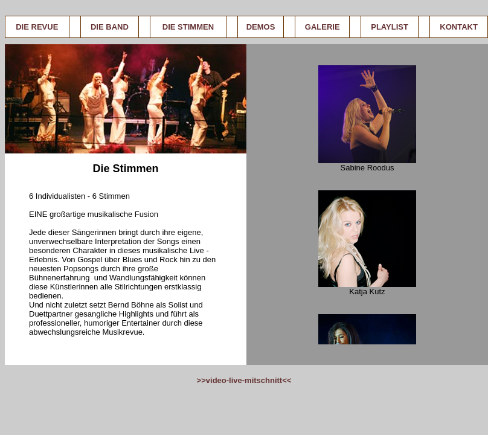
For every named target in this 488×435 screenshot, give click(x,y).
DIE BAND (110, 26)
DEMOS (260, 26)
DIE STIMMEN (188, 26)
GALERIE (322, 26)
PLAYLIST (389, 26)
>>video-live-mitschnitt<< (244, 380)
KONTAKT (459, 26)
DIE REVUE (37, 26)
